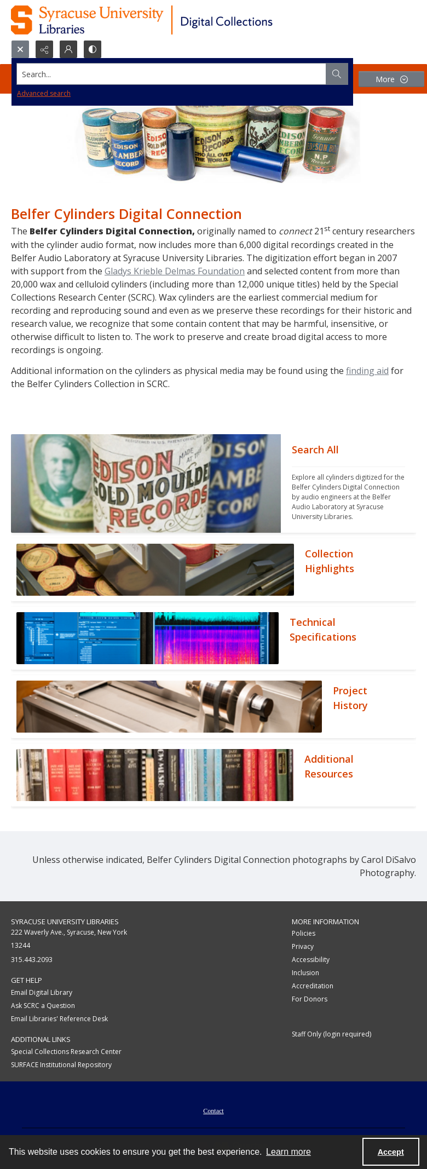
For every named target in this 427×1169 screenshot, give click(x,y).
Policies (303, 933)
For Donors (309, 999)
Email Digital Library (41, 992)
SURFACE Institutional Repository (61, 1064)
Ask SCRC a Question (43, 1005)
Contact (213, 1111)
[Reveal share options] (44, 49)
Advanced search (44, 93)
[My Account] (68, 49)
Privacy (303, 946)
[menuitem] (213, 1109)
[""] (348, 483)
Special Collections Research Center (66, 1051)
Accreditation (312, 986)
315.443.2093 (32, 959)
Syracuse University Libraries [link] (65, 921)
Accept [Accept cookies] (391, 1152)
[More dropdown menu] (391, 79)
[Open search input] (20, 49)
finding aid (367, 371)
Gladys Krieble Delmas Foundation (175, 271)
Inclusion (305, 972)
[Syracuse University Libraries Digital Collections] (174, 19)
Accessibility (311, 959)
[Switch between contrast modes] (92, 49)
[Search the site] (172, 74)
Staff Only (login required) (331, 1034)
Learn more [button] (288, 1151)
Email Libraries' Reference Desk (59, 1018)
